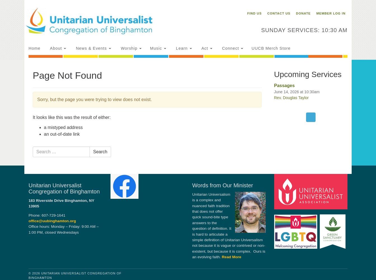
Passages (284, 85)
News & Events (92, 48)
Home (34, 48)
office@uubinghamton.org (52, 221)
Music (158, 48)
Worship (130, 48)
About (57, 48)
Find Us (254, 13)
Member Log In (331, 13)
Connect (232, 48)
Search (100, 151)
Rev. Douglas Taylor (291, 97)
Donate (303, 13)
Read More (231, 257)
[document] (188, 112)
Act (206, 48)
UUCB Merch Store (271, 48)
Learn (183, 48)
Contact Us (278, 13)
